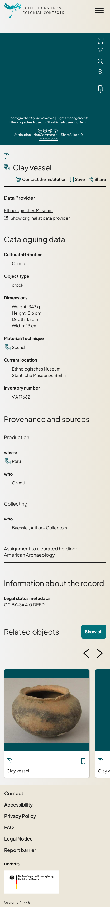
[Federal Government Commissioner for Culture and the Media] (31, 882)
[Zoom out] (100, 72)
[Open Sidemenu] (99, 10)
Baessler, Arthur (27, 527)
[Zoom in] (100, 61)
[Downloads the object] (100, 89)
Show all (93, 631)
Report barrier (20, 850)
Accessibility (18, 805)
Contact (13, 793)
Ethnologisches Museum (28, 210)
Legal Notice (18, 839)
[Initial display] (100, 51)
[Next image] (99, 653)
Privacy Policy (20, 816)
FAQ (9, 827)
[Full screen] (100, 40)
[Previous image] (86, 653)
